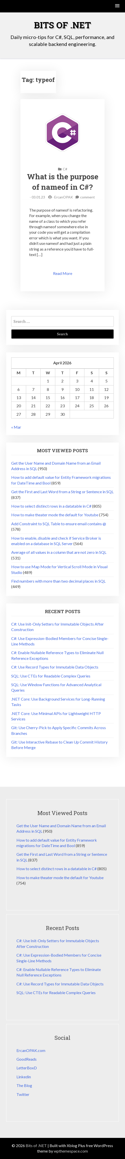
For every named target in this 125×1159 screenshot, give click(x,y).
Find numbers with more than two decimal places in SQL (58, 581)
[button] (118, 6)
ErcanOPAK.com (30, 1050)
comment (87, 197)
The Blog (24, 1085)
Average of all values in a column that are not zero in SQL (58, 552)
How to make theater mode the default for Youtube (54, 514)
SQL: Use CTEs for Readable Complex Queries (50, 675)
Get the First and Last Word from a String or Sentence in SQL (62, 491)
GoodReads (26, 1059)
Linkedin (23, 1076)
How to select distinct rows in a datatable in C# (51, 506)
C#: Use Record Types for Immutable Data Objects (54, 667)
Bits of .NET (62, 25)
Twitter (22, 1094)
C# (65, 169)
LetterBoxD (26, 1067)
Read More (62, 273)
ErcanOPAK (63, 197)
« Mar (16, 427)
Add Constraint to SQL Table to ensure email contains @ (58, 523)
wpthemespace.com (71, 1151)
